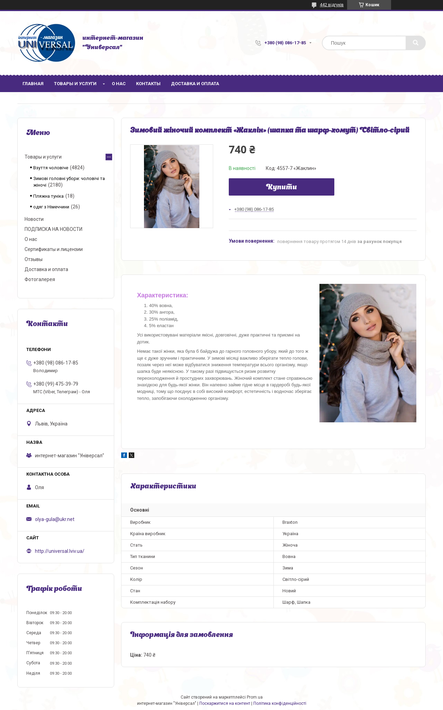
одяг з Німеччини (51, 206)
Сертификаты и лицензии (54, 249)
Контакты (148, 83)
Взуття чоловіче (50, 167)
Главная (33, 83)
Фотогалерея (40, 279)
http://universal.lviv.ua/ (59, 551)
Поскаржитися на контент (224, 703)
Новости (34, 219)
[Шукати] (416, 43)
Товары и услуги (75, 83)
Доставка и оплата (195, 83)
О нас (119, 83)
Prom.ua (255, 697)
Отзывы (34, 259)
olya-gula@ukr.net (54, 519)
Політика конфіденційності (279, 703)
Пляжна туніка (48, 196)
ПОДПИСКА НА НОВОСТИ (53, 229)
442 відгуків (332, 4)
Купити (281, 187)
